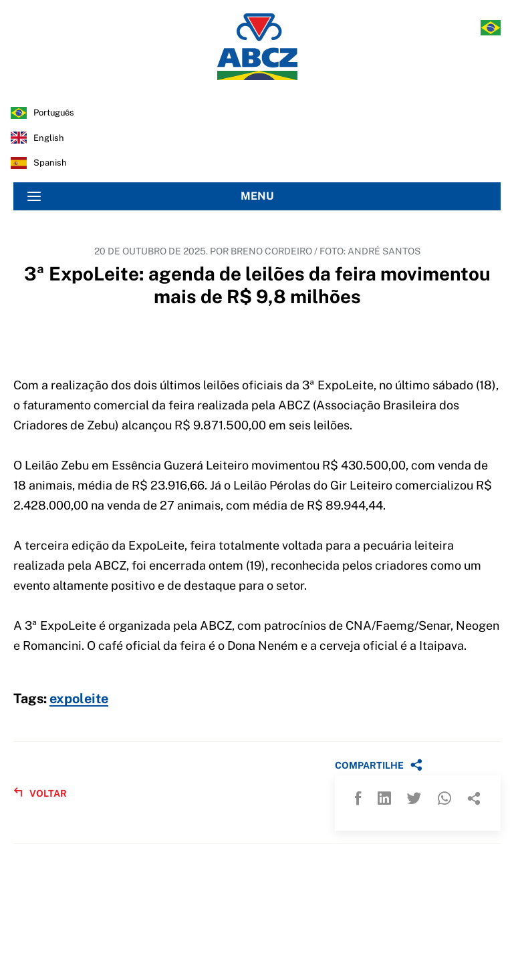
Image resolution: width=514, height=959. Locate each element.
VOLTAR (40, 793)
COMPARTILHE (378, 765)
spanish (50, 163)
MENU (150, 196)
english (48, 138)
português (53, 113)
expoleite (78, 699)
